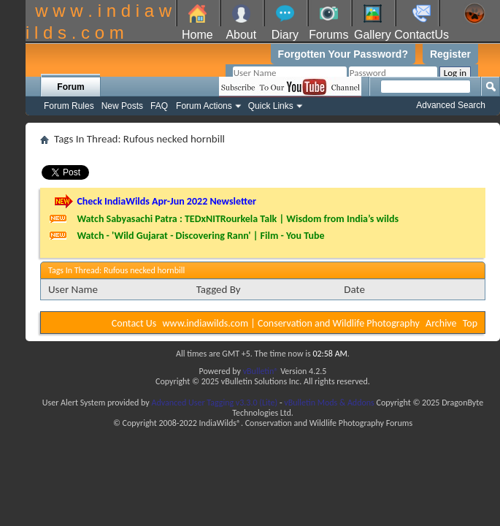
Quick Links (270, 106)
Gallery (372, 34)
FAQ (159, 106)
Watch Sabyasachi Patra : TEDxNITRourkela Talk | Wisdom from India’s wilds (238, 219)
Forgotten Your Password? (343, 54)
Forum (70, 87)
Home (197, 34)
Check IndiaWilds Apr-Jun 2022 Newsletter (166, 201)
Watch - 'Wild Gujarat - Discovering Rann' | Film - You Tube (200, 235)
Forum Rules (69, 106)
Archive (441, 323)
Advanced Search (450, 105)
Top (470, 323)
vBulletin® (261, 371)
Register (450, 54)
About (241, 34)
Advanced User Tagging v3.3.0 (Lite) (214, 402)
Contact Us (134, 323)
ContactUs (421, 34)
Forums (328, 34)
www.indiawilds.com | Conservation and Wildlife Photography (291, 323)
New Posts (122, 106)
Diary (285, 34)
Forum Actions (204, 106)
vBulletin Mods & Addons (329, 402)
